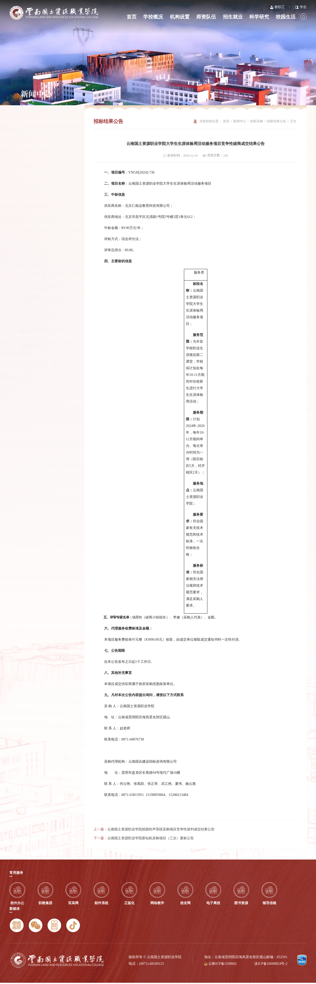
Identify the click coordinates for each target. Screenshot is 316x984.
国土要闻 (31, 120)
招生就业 (233, 16)
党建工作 (31, 136)
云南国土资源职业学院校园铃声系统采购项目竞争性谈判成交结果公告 (161, 841)
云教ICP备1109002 (222, 965)
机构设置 (180, 16)
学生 (301, 7)
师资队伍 (206, 16)
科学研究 (259, 16)
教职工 (277, 7)
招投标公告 (29, 224)
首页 (132, 16)
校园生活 (286, 16)
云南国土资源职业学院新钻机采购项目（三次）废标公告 (150, 849)
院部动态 (31, 152)
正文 (293, 121)
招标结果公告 (31, 215)
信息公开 (31, 168)
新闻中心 (239, 121)
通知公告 (31, 184)
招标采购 (42, 200)
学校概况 (153, 16)
